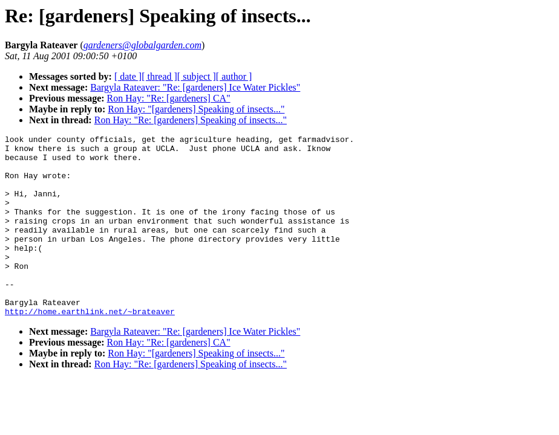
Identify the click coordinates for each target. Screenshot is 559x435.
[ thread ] (159, 76)
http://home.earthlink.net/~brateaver (90, 347)
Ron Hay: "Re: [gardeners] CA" (168, 98)
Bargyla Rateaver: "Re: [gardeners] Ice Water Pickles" (195, 87)
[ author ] (234, 76)
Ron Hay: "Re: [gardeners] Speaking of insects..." (190, 120)
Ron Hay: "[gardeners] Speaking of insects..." (196, 109)
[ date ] (128, 76)
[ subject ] (196, 76)
